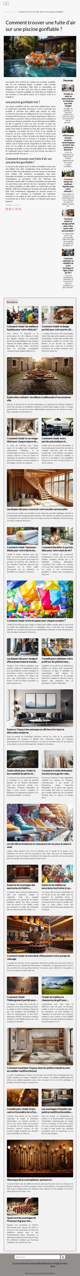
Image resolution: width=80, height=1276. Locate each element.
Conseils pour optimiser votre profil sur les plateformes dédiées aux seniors (57, 661)
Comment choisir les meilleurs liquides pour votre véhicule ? (68, 185)
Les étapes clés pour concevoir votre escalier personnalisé (37, 509)
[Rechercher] (37, 1257)
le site (30, 153)
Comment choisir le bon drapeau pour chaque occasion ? (36, 620)
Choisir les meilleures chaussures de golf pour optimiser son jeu (54, 1000)
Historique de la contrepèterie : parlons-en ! (29, 1179)
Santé (41, 1263)
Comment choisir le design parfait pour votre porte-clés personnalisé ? (68, 225)
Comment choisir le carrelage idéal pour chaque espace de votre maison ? (22, 441)
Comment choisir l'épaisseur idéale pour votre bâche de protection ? (21, 550)
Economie (18, 1263)
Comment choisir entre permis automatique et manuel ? (54, 441)
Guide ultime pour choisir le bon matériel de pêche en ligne (21, 773)
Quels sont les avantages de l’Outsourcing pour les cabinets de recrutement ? (21, 1220)
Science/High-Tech (52, 1265)
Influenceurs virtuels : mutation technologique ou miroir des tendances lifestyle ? (68, 142)
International (31, 1263)
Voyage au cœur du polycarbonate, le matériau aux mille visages (68, 100)
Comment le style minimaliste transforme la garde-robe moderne (57, 773)
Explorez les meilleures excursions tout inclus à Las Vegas (56, 888)
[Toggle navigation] (6, 3)
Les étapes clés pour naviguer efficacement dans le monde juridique (22, 661)
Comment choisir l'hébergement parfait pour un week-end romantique (21, 1000)
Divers (13, 12)
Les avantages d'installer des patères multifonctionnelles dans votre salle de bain (57, 1112)
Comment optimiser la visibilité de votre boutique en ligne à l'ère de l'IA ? (68, 265)
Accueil (6, 12)
